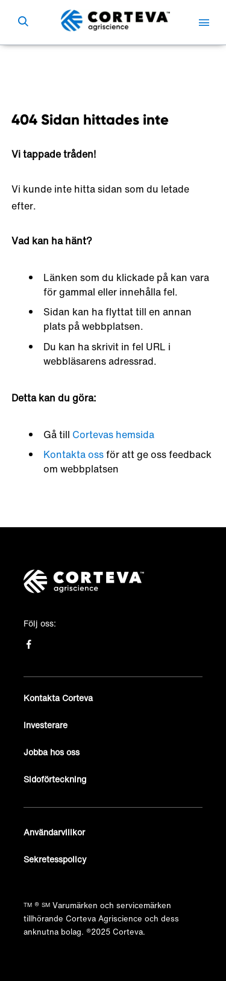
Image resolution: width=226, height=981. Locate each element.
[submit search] (23, 22)
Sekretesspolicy (55, 859)
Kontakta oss (73, 454)
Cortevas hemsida (113, 434)
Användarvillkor (54, 832)
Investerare (45, 725)
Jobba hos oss (52, 752)
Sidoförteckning (55, 779)
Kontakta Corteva (58, 698)
